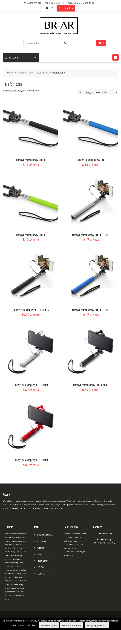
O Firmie (41, 541)
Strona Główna (45, 534)
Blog (39, 554)
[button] (115, 57)
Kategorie (12, 57)
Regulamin (42, 560)
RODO (40, 567)
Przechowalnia (66, 8)
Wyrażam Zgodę (49, 625)
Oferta (40, 547)
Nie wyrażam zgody (71, 625)
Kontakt (41, 573)
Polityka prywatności (97, 625)
